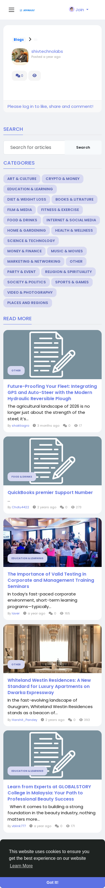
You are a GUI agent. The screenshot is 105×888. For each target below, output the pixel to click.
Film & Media (19, 209)
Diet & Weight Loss (26, 199)
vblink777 (19, 826)
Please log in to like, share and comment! (50, 106)
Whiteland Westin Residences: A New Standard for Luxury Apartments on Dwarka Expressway (49, 686)
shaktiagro (20, 425)
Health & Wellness (74, 230)
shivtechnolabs (47, 51)
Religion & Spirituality (68, 271)
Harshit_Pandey (24, 720)
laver (16, 613)
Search (83, 147)
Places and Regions (27, 302)
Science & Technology (31, 240)
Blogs (19, 39)
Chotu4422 (20, 507)
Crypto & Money (63, 178)
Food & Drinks (22, 220)
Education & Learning (30, 189)
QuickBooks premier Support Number (50, 493)
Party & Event (21, 271)
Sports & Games (72, 282)
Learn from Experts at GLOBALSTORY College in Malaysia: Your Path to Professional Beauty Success (49, 793)
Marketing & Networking (33, 261)
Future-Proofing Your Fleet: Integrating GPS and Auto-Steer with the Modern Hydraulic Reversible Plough (52, 392)
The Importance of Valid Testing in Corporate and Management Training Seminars (51, 580)
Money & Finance (24, 251)
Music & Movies (67, 251)
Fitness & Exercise (60, 209)
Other (76, 261)
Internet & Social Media (71, 220)
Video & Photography (30, 292)
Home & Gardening (26, 230)
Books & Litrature (74, 199)
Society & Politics (26, 282)
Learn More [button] (21, 865)
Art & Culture (21, 178)
